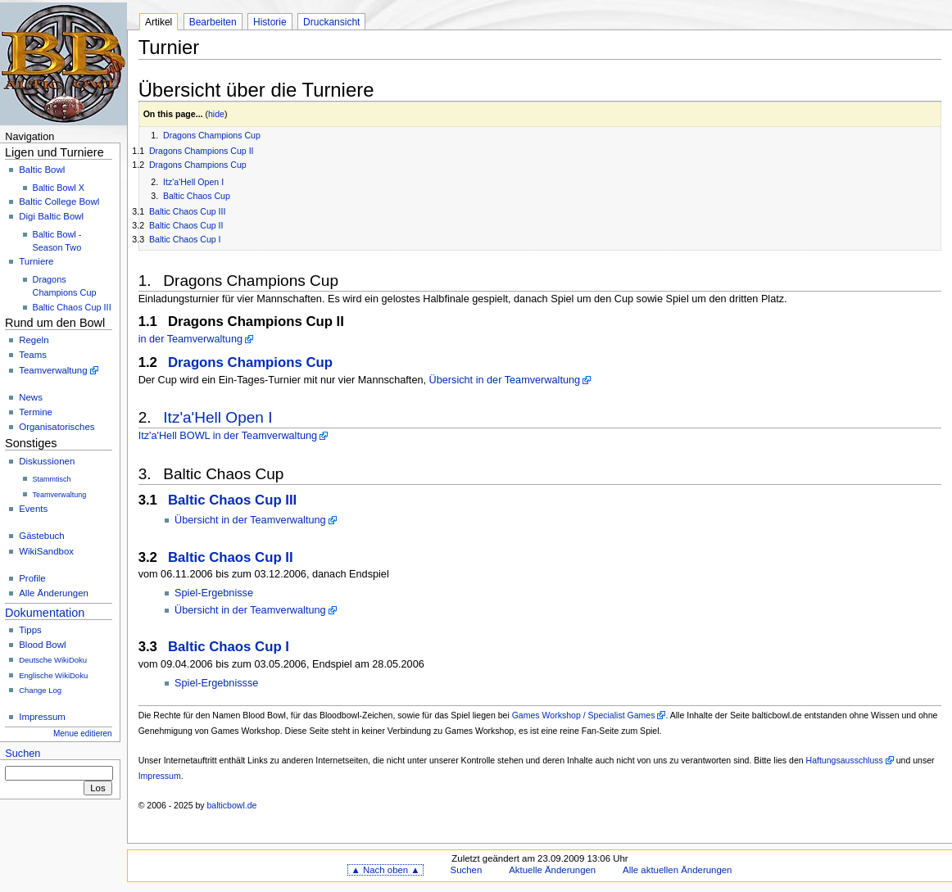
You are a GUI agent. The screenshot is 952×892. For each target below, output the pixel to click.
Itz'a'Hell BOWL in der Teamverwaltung (228, 435)
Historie (270, 22)
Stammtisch (52, 479)
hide (216, 114)
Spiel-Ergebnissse (216, 683)
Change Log (40, 690)
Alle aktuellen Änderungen (677, 870)
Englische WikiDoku (53, 675)
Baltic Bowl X (58, 187)
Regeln (33, 340)
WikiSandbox (46, 551)
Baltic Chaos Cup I (185, 239)
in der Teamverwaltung (190, 339)
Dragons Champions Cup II (201, 151)
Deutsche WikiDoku (53, 659)
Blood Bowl (42, 645)
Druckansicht (331, 22)
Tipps (30, 630)
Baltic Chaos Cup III (72, 307)
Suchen (22, 753)
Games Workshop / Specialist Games (583, 715)
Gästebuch (41, 536)
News (31, 397)
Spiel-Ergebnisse (214, 593)
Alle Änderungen (53, 593)
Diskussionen (47, 461)
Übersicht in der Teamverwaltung (505, 380)
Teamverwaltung (53, 370)
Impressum (42, 717)
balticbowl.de (232, 805)
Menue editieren (82, 733)
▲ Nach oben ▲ (385, 870)
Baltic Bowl (42, 169)
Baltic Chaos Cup (196, 196)
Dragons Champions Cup (212, 135)
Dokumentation (44, 612)
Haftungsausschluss (844, 760)
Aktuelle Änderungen (552, 870)
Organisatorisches (56, 427)
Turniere (36, 261)
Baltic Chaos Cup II (186, 225)
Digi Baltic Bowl (51, 216)
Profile (32, 578)
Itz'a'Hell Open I (193, 182)
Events (33, 509)
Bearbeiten (213, 22)
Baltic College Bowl (59, 201)
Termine (35, 412)
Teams (33, 355)
